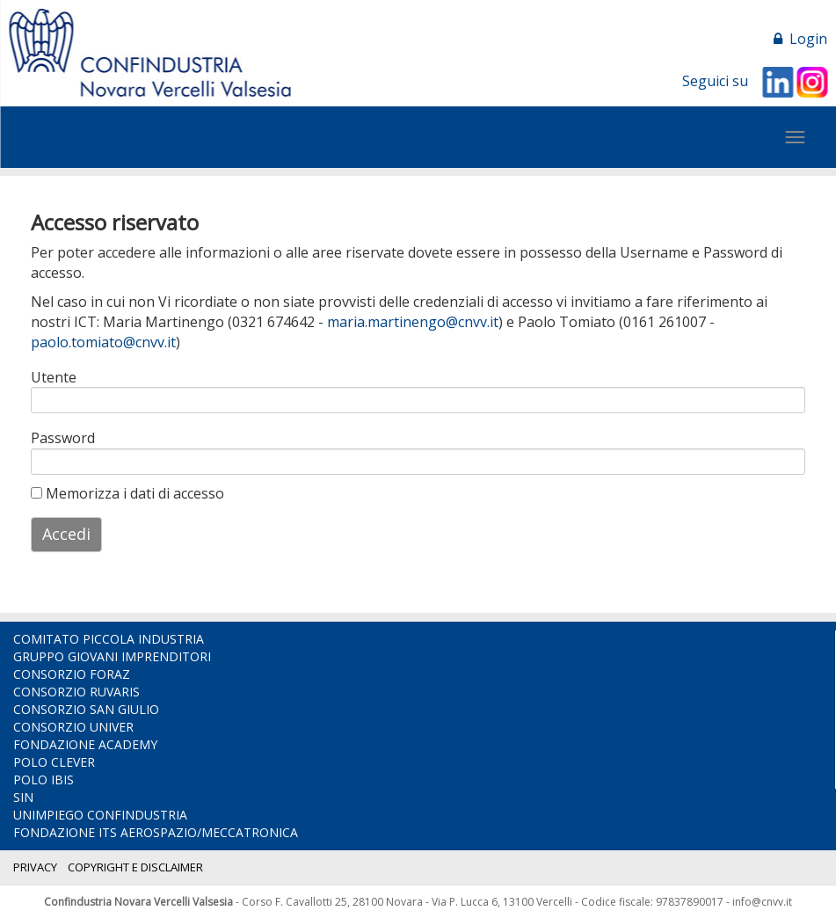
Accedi (66, 533)
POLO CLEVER (54, 762)
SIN (23, 797)
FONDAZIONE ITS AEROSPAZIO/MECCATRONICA (155, 832)
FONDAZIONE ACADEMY (85, 744)
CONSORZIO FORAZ (71, 674)
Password (63, 438)
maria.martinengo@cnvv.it (412, 322)
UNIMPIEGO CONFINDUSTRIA (100, 814)
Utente (53, 377)
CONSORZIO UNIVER (73, 726)
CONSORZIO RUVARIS (76, 691)
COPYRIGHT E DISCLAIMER (135, 867)
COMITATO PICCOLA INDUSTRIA (108, 638)
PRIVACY (35, 867)
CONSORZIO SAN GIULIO (86, 709)
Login (800, 38)
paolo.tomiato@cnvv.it (103, 342)
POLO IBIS (43, 779)
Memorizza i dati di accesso (127, 493)
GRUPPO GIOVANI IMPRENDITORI (112, 656)
